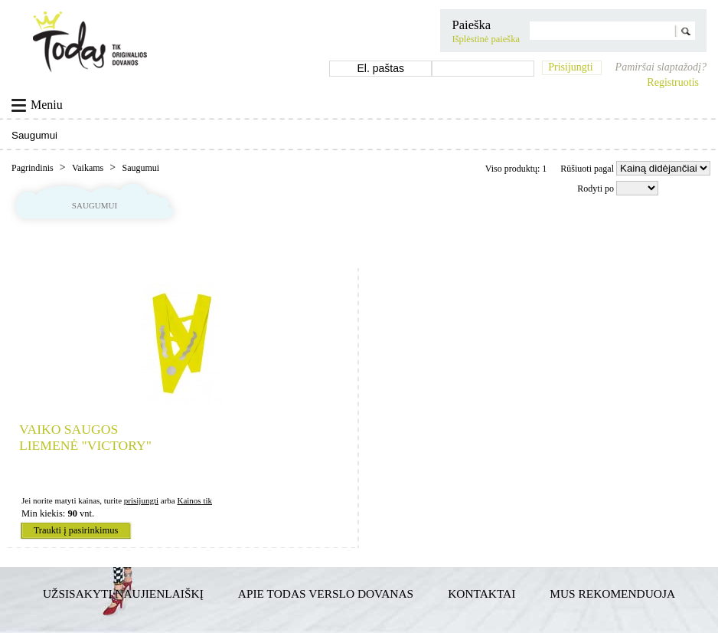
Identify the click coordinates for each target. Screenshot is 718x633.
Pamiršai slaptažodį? (661, 67)
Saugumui (140, 167)
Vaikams (89, 167)
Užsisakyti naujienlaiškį (123, 593)
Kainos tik (194, 500)
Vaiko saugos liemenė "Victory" (85, 437)
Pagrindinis (33, 167)
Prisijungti (570, 67)
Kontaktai (481, 593)
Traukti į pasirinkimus (76, 530)
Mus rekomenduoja (612, 593)
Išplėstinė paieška (486, 39)
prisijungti (141, 500)
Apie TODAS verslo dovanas (325, 593)
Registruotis (673, 82)
